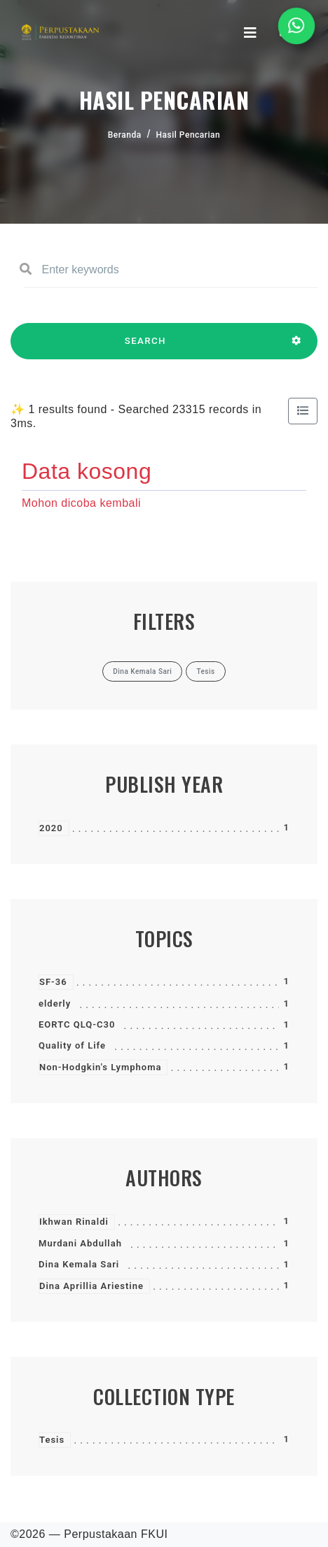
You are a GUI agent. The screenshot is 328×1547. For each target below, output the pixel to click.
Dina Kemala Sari (79, 1264)
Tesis (51, 1439)
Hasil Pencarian (188, 135)
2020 (51, 828)
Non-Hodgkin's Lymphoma (100, 1067)
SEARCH (145, 347)
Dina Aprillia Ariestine (91, 1286)
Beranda (125, 135)
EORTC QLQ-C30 (77, 1024)
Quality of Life (72, 1045)
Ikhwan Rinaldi (74, 1221)
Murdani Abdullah (80, 1243)
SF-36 (53, 982)
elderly (55, 1003)
